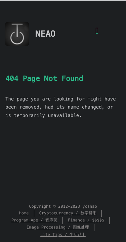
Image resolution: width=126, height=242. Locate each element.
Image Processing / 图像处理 (58, 227)
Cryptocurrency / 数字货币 (68, 213)
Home (24, 213)
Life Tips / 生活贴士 (63, 234)
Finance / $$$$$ (86, 220)
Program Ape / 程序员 (34, 220)
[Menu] (97, 35)
